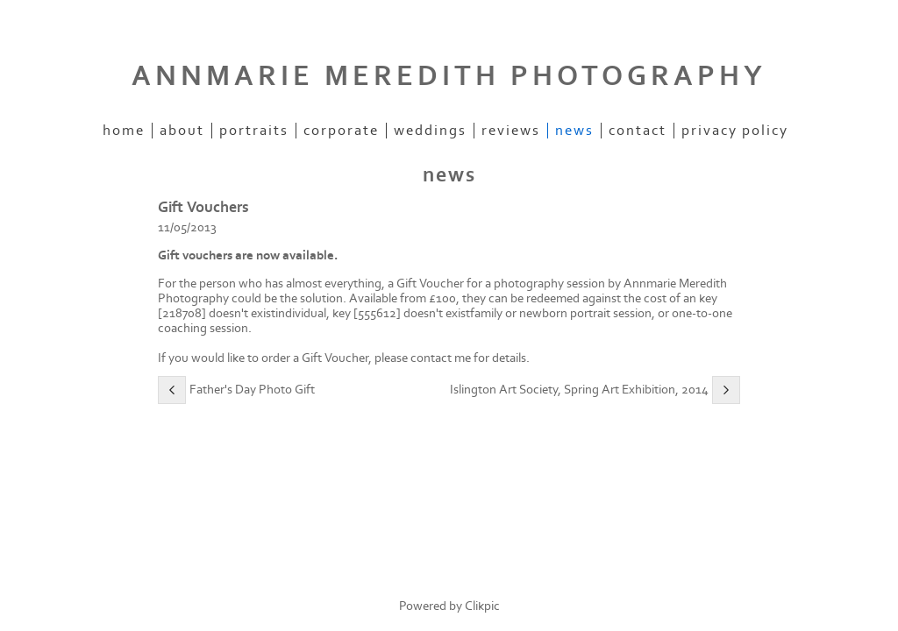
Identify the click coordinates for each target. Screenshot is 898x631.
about (182, 130)
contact (637, 130)
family (486, 313)
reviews (510, 130)
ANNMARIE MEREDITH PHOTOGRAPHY (449, 76)
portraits (254, 130)
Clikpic (482, 606)
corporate (341, 130)
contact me (440, 358)
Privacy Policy (734, 130)
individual (300, 313)
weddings (430, 130)
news (574, 130)
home (124, 130)
